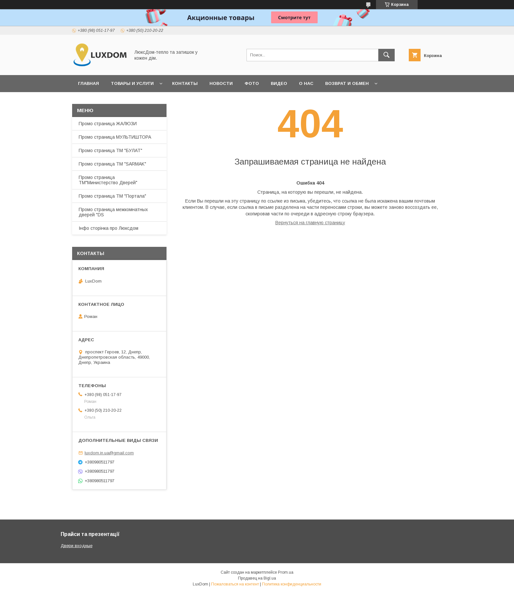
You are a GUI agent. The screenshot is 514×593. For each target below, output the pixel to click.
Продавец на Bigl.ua (257, 578)
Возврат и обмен (347, 83)
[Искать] (386, 55)
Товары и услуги (132, 83)
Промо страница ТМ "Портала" (112, 196)
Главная (88, 83)
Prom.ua (285, 572)
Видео (279, 83)
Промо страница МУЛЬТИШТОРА (115, 137)
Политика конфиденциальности (291, 584)
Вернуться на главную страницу (310, 222)
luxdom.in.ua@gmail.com (109, 452)
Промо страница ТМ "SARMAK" (112, 164)
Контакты (185, 83)
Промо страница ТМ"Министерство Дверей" (108, 180)
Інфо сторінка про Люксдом (108, 228)
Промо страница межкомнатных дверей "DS (113, 212)
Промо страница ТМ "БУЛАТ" (110, 150)
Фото (252, 83)
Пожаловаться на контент (235, 584)
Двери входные (76, 545)
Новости (221, 83)
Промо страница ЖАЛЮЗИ (108, 123)
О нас (306, 83)
